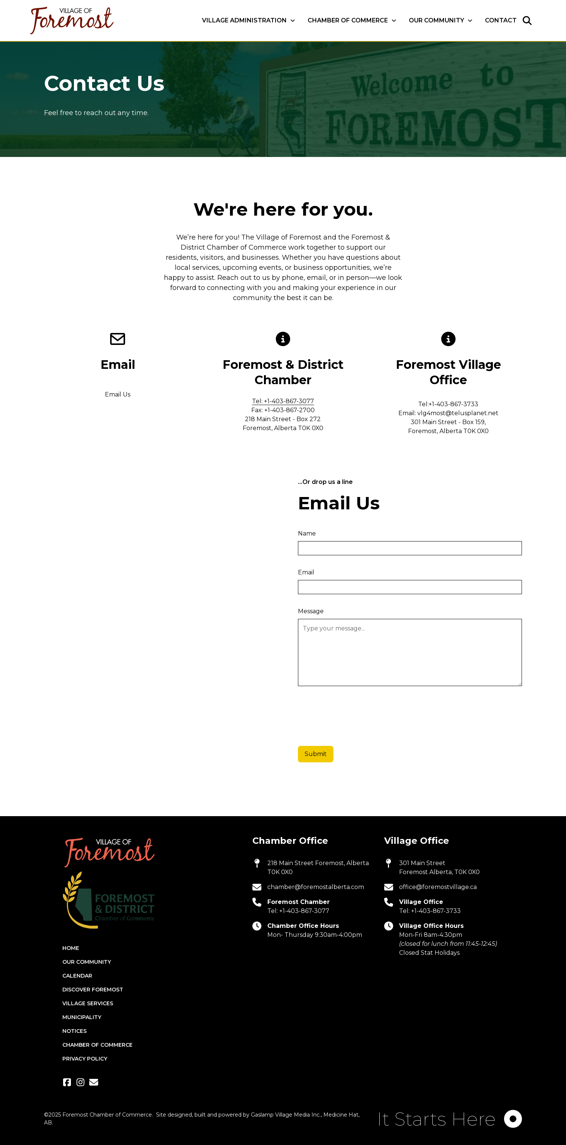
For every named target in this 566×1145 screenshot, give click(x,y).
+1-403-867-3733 (436, 910)
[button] (249, 20)
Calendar (77, 975)
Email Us (117, 394)
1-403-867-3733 (455, 404)
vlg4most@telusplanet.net (457, 413)
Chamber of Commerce (97, 1044)
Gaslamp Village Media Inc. (286, 1114)
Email (306, 572)
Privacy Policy (84, 1058)
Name (307, 533)
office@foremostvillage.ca (438, 887)
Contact (501, 20)
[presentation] (354, 713)
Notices (74, 1031)
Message (311, 611)
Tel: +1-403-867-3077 (283, 401)
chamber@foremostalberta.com (315, 887)
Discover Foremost (92, 989)
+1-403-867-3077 (304, 910)
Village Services (87, 1003)
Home (70, 948)
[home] (71, 20)
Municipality (81, 1017)
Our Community (86, 962)
